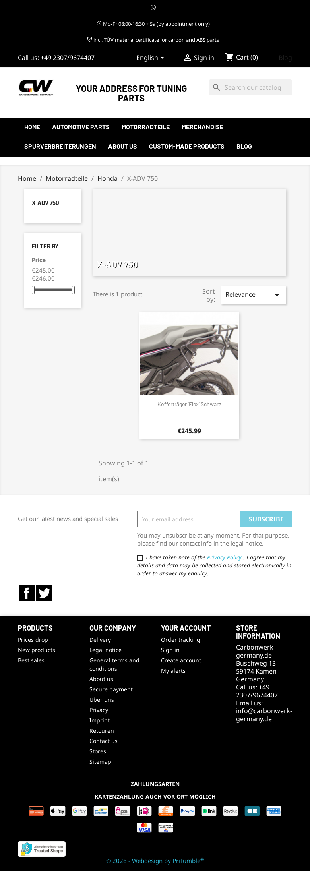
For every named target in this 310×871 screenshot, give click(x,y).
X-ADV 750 (45, 202)
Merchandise (202, 126)
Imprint (99, 720)
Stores (97, 751)
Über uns (101, 699)
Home (32, 126)
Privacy (98, 710)
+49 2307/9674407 (68, 57)
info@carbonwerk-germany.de (264, 714)
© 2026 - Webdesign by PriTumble (155, 861)
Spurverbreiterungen (60, 146)
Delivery (100, 639)
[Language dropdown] (151, 58)
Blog (285, 57)
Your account (186, 627)
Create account (181, 660)
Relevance (253, 295)
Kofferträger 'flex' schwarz (189, 404)
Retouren (101, 730)
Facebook (27, 593)
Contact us (103, 741)
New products (36, 650)
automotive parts (81, 126)
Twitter (44, 593)
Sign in (170, 650)
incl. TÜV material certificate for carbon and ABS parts (153, 39)
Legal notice (105, 650)
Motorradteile (146, 126)
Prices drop (33, 639)
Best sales (31, 660)
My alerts (173, 670)
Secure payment (111, 689)
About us (122, 146)
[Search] (250, 87)
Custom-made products (187, 146)
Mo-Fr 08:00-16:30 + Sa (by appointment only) (153, 23)
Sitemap (100, 761)
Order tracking (180, 639)
